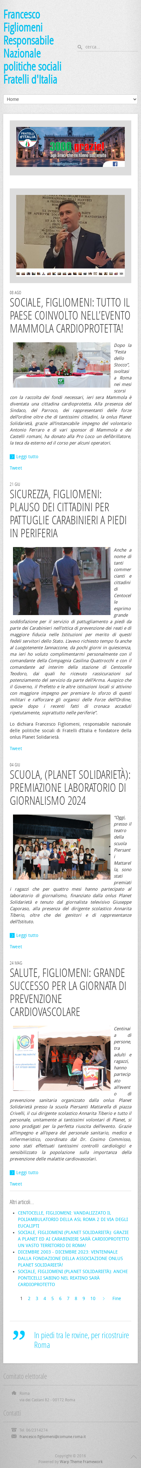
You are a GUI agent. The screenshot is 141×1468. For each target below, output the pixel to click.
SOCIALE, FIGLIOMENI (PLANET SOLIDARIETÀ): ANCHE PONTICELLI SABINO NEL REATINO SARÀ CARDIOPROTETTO (73, 1278)
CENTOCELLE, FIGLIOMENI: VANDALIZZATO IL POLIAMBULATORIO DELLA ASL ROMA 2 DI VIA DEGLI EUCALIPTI (73, 1219)
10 (93, 1298)
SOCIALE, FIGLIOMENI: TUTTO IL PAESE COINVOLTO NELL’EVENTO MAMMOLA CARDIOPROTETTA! (70, 315)
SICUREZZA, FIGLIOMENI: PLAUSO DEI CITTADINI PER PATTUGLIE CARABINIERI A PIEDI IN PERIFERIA (68, 513)
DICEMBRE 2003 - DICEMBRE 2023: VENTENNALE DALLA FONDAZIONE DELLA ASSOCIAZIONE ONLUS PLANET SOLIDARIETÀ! (70, 1258)
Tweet (16, 468)
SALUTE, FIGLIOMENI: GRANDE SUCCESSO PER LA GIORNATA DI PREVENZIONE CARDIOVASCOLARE (68, 992)
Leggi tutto (27, 456)
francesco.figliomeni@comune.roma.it (52, 1436)
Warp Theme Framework (81, 1462)
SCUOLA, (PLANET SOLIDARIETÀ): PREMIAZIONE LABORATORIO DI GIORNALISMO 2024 (70, 788)
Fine (116, 1298)
